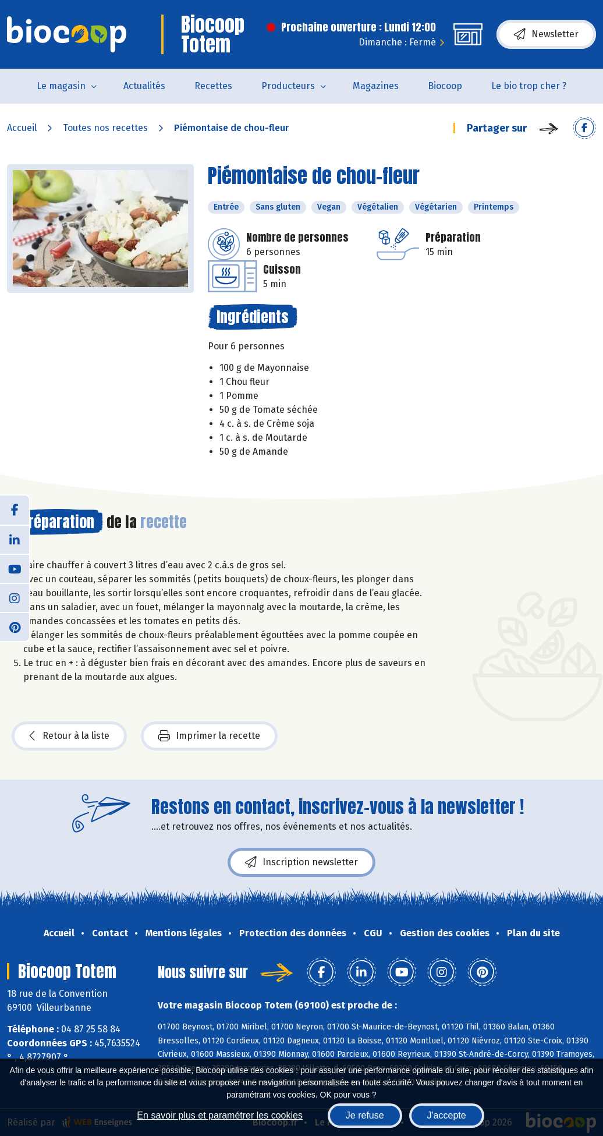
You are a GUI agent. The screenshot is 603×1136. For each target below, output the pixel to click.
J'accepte (446, 1115)
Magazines (376, 85)
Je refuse (365, 1115)
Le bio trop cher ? (528, 85)
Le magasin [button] (61, 85)
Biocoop (445, 85)
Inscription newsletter (301, 862)
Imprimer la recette (209, 736)
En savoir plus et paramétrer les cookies (220, 1115)
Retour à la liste (69, 736)
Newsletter (546, 34)
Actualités (144, 85)
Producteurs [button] (288, 85)
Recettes (213, 85)
